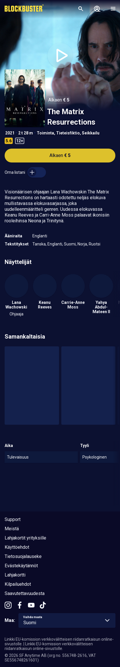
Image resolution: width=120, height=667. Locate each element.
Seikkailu (90, 133)
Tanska (39, 244)
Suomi (70, 244)
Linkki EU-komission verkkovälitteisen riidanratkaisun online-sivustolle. (49, 646)
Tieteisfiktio (68, 133)
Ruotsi (94, 244)
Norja (82, 244)
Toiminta (45, 133)
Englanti (39, 236)
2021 (9, 133)
